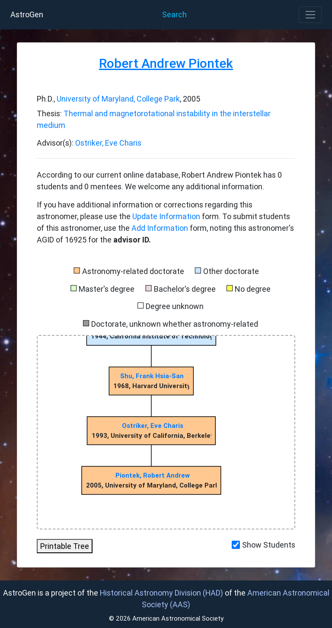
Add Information (159, 228)
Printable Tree (64, 546)
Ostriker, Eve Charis (108, 143)
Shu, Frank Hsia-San (152, 376)
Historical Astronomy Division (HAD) (161, 593)
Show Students (268, 545)
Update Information (167, 216)
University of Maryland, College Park (118, 99)
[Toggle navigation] (310, 14)
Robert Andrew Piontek (166, 63)
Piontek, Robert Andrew (152, 475)
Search (174, 14)
